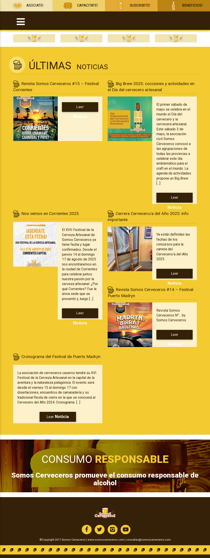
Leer (80, 108)
